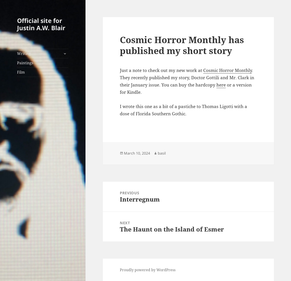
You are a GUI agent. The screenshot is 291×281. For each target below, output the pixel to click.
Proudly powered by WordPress (148, 269)
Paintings (25, 62)
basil (162, 153)
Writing (24, 53)
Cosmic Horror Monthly (227, 70)
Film (21, 72)
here (221, 85)
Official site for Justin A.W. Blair (41, 24)
